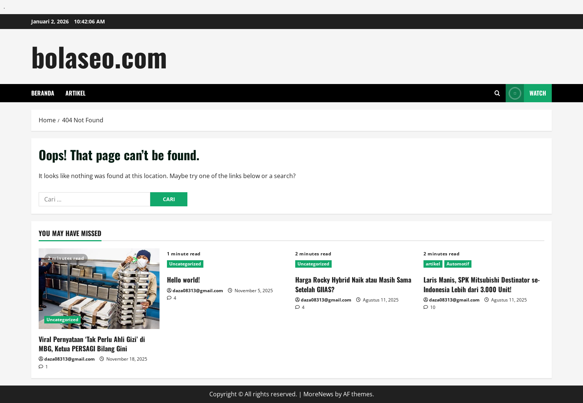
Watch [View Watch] (526, 93)
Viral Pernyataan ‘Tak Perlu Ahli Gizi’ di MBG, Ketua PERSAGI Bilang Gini (92, 343)
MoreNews (318, 394)
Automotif (458, 264)
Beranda (42, 92)
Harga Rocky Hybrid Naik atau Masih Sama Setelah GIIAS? (353, 284)
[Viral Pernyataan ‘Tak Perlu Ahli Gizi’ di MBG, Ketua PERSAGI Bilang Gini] (99, 288)
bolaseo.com (99, 56)
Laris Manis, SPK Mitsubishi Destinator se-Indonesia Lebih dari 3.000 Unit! (481, 284)
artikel (75, 92)
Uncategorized (62, 319)
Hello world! (183, 279)
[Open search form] (497, 93)
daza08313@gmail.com (69, 359)
